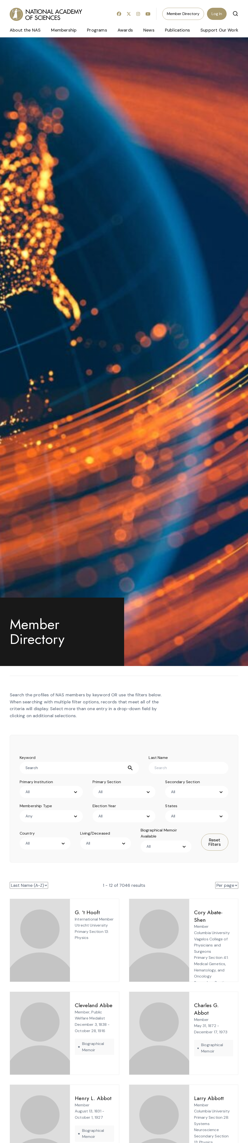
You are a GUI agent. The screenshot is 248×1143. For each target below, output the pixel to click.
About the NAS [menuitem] (25, 30)
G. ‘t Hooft (69, 912)
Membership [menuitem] (64, 30)
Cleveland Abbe (76, 1005)
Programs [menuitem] (97, 30)
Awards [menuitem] (125, 30)
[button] (235, 13)
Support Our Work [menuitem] (219, 30)
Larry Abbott (191, 1098)
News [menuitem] (148, 30)
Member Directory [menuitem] (183, 13)
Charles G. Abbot (197, 1005)
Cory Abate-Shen (197, 912)
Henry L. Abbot (75, 1098)
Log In (217, 13)
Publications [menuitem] (177, 30)
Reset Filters (214, 842)
